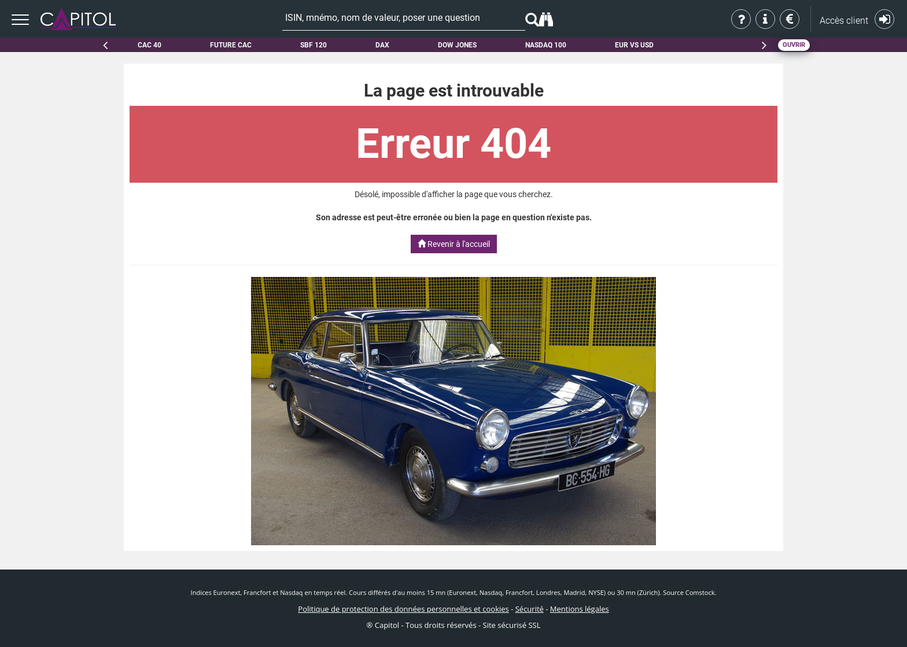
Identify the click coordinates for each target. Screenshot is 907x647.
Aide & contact (766, 19)
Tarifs (790, 19)
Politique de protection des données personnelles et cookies (403, 609)
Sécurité (529, 609)
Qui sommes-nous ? (742, 19)
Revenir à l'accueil (454, 244)
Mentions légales (579, 609)
